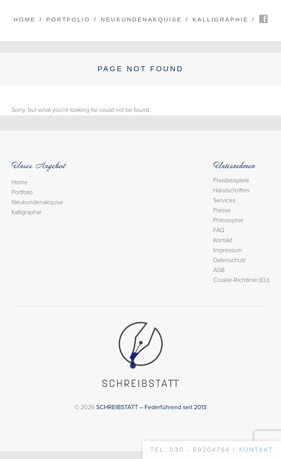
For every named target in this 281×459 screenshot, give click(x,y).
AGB (219, 270)
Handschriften (231, 190)
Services (224, 200)
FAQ (218, 230)
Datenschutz (229, 260)
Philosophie (228, 220)
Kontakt (222, 240)
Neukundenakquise (141, 19)
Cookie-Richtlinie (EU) (241, 280)
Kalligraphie (220, 19)
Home (24, 19)
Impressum (227, 250)
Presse (222, 210)
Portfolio (68, 19)
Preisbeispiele (231, 180)
